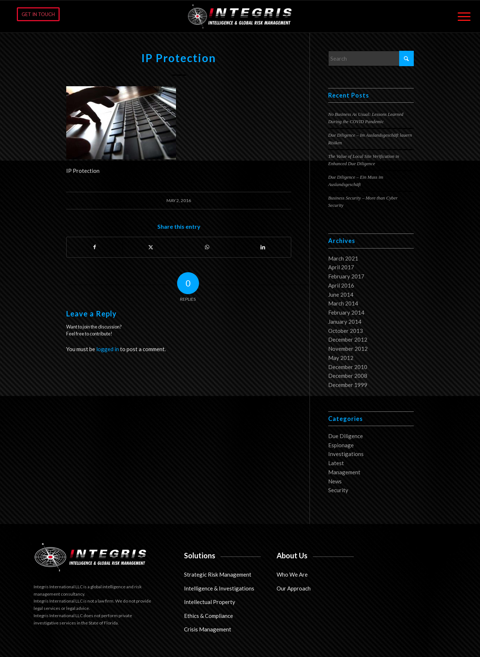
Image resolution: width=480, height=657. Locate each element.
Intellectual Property (209, 602)
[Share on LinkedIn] (263, 247)
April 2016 (341, 285)
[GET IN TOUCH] (38, 14)
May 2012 (340, 357)
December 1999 (347, 384)
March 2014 (343, 303)
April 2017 (341, 267)
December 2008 (347, 375)
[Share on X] (151, 247)
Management (344, 472)
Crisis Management (207, 629)
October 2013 (345, 330)
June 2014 (340, 294)
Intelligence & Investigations (219, 588)
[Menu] (461, 16)
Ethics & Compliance (208, 615)
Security (338, 490)
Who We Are (292, 574)
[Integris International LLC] (240, 16)
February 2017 (346, 276)
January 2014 (344, 321)
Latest (336, 463)
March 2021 (343, 258)
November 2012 (348, 348)
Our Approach (294, 588)
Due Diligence (345, 436)
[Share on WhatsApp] (207, 247)
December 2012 (347, 339)
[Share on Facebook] (95, 247)
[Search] (371, 58)
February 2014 (346, 312)
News (335, 481)
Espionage (341, 445)
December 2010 (347, 367)
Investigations (346, 454)
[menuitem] (461, 16)
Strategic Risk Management (217, 574)
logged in (107, 349)
